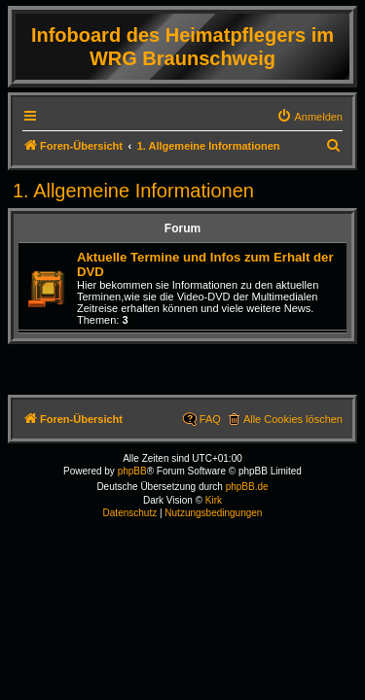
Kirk (213, 500)
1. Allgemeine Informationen (133, 190)
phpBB (132, 471)
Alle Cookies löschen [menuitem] (293, 419)
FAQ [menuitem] (210, 419)
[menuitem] (309, 116)
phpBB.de (247, 486)
